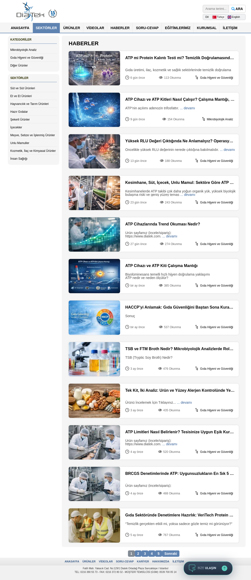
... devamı (187, 108)
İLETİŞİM (230, 28)
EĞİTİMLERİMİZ (177, 28)
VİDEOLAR (95, 28)
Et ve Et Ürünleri (21, 96)
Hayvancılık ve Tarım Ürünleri (29, 104)
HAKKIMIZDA (160, 561)
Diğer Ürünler (19, 65)
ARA (239, 9)
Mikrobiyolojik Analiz (23, 50)
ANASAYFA (20, 28)
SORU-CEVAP (147, 28)
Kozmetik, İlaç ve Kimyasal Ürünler (33, 151)
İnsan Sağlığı (18, 158)
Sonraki (170, 554)
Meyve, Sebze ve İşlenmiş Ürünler (32, 135)
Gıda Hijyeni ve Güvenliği (26, 57)
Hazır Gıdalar (19, 111)
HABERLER (120, 28)
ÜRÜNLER (71, 28)
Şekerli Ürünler (20, 119)
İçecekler (16, 127)
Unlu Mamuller (19, 143)
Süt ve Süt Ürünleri (22, 88)
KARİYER (143, 561)
